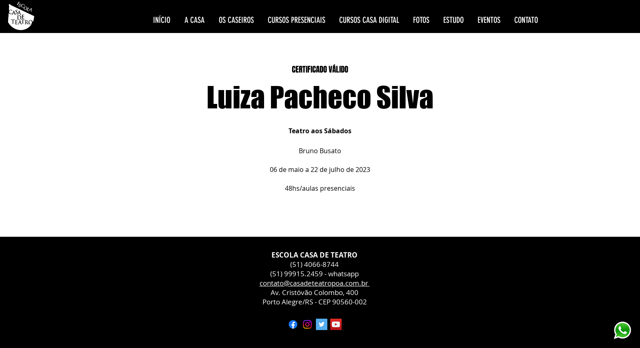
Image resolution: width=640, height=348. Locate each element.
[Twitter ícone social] (321, 324)
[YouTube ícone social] (336, 324)
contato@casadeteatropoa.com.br (315, 283)
